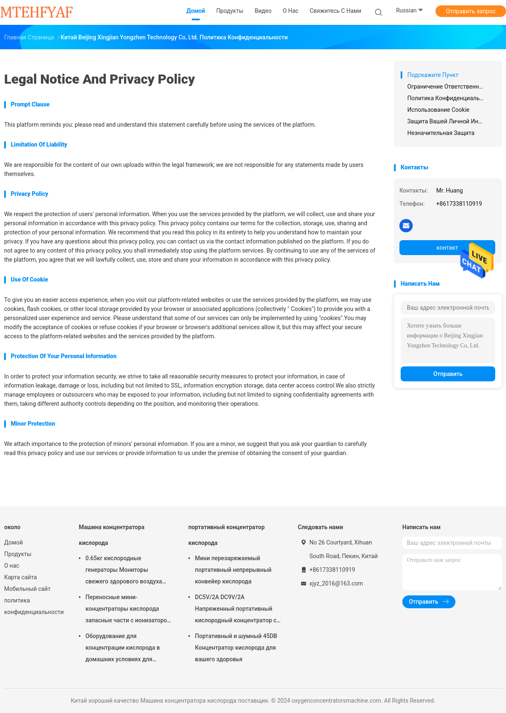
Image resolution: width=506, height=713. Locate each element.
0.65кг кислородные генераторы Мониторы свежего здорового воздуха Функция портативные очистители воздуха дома (123, 571)
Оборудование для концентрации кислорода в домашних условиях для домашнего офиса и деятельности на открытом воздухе (123, 649)
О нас (11, 565)
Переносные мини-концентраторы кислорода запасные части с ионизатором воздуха (128, 610)
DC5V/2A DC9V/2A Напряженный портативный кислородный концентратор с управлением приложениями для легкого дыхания (236, 610)
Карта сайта (20, 577)
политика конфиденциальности (33, 606)
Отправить (448, 374)
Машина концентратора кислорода (111, 535)
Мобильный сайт (27, 588)
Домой (13, 542)
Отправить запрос (471, 11)
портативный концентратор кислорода (226, 535)
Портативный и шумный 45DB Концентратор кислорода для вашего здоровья (236, 647)
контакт (447, 247)
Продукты (18, 554)
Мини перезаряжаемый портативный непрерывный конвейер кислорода (233, 570)
